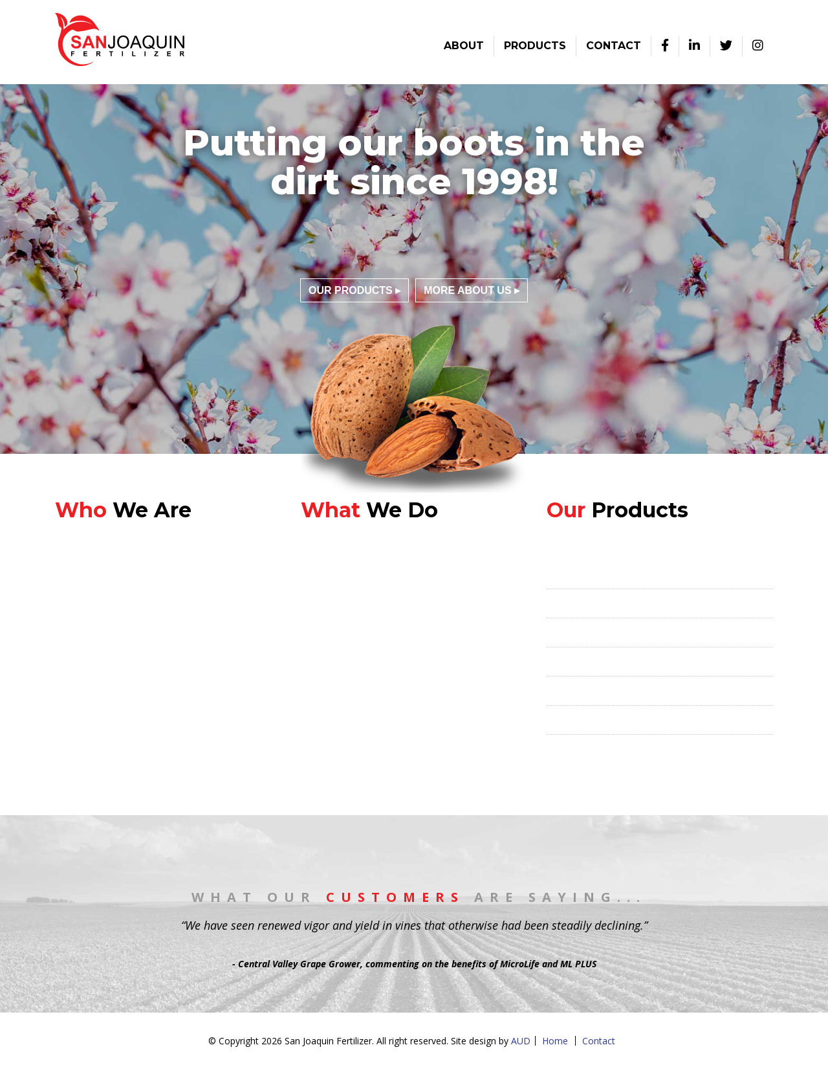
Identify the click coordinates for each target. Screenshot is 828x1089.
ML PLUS (569, 632)
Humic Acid (573, 720)
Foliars (563, 662)
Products (535, 45)
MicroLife (570, 603)
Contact (613, 45)
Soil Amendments (589, 749)
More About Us (467, 290)
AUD (520, 1041)
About (464, 45)
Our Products (351, 290)
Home (555, 1041)
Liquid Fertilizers (586, 691)
